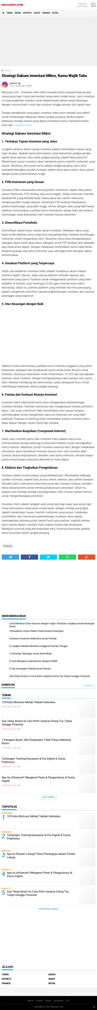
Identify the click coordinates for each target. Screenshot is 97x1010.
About (30, 1000)
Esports (27, 13)
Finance (46, 13)
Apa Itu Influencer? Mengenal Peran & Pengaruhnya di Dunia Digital (38, 779)
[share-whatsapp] (67, 557)
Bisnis (18, 13)
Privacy (48, 1000)
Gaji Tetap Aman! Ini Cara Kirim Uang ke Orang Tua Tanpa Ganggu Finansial (37, 722)
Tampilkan (89, 685)
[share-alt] (10, 557)
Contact (39, 1000)
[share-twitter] (48, 557)
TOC (67, 1000)
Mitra (55, 13)
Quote (37, 13)
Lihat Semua (48, 797)
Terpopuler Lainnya (48, 909)
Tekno (10, 13)
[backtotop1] (94, 1006)
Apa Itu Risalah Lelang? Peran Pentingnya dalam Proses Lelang (41, 855)
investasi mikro (23, 125)
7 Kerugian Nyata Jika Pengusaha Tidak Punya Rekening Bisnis (36, 741)
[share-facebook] (29, 557)
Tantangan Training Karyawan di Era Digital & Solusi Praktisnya (33, 760)
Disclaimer (58, 1000)
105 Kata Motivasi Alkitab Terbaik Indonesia (28, 702)
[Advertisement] (48, 41)
